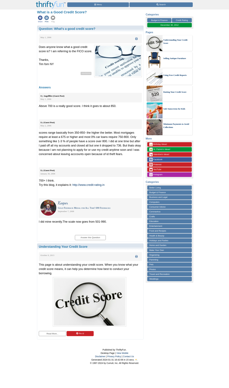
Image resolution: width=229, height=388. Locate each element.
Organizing (154, 255)
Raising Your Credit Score (174, 92)
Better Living (155, 187)
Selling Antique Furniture (174, 58)
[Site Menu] (98, 4)
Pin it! (80, 333)
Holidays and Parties (158, 240)
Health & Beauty (156, 236)
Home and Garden (157, 245)
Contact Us (128, 356)
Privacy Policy (114, 356)
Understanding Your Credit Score (175, 41)
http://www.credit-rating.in (88, 184)
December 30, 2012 (169, 25)
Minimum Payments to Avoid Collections (176, 125)
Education (154, 221)
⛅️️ (136, 359)
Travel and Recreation (159, 274)
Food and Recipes (157, 231)
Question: (67, 28)
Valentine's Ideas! (159, 154)
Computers (154, 202)
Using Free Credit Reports (175, 75)
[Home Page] (50, 1)
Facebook (155, 159)
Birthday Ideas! (158, 144)
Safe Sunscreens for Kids (174, 109)
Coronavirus (154, 211)
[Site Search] (161, 4)
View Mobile (122, 353)
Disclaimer (100, 356)
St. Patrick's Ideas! (159, 149)
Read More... (52, 333)
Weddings (154, 279)
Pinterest (155, 164)
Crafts (152, 216)
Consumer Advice (157, 207)
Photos (152, 269)
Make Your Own (156, 250)
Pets (151, 264)
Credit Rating (182, 20)
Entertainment (155, 226)
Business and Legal (158, 197)
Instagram (155, 174)
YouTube (155, 169)
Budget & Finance (159, 20)
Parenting (153, 260)
